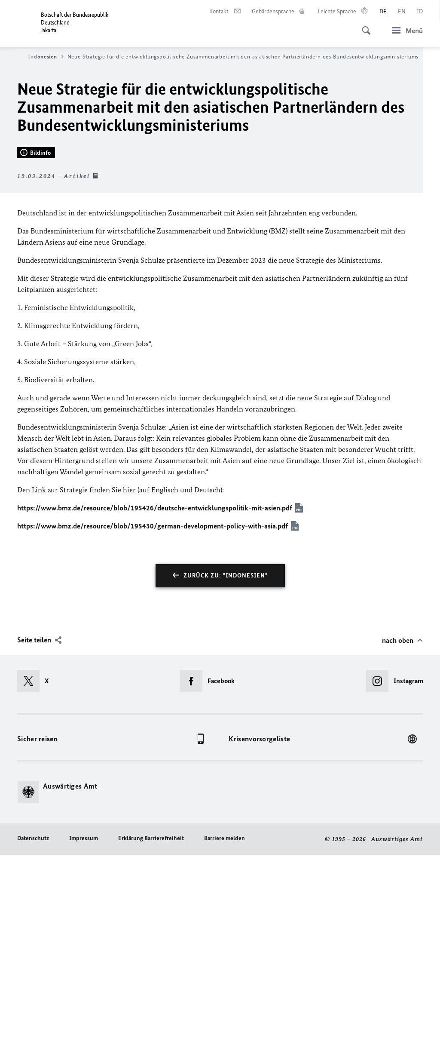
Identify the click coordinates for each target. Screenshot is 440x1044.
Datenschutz (33, 1027)
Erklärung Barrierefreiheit (151, 1027)
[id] (420, 11)
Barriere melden (224, 1027)
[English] (402, 11)
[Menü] (405, 30)
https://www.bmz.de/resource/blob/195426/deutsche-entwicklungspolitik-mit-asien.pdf (154, 697)
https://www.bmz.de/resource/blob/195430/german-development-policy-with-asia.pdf (152, 715)
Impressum (83, 1027)
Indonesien (45, 57)
